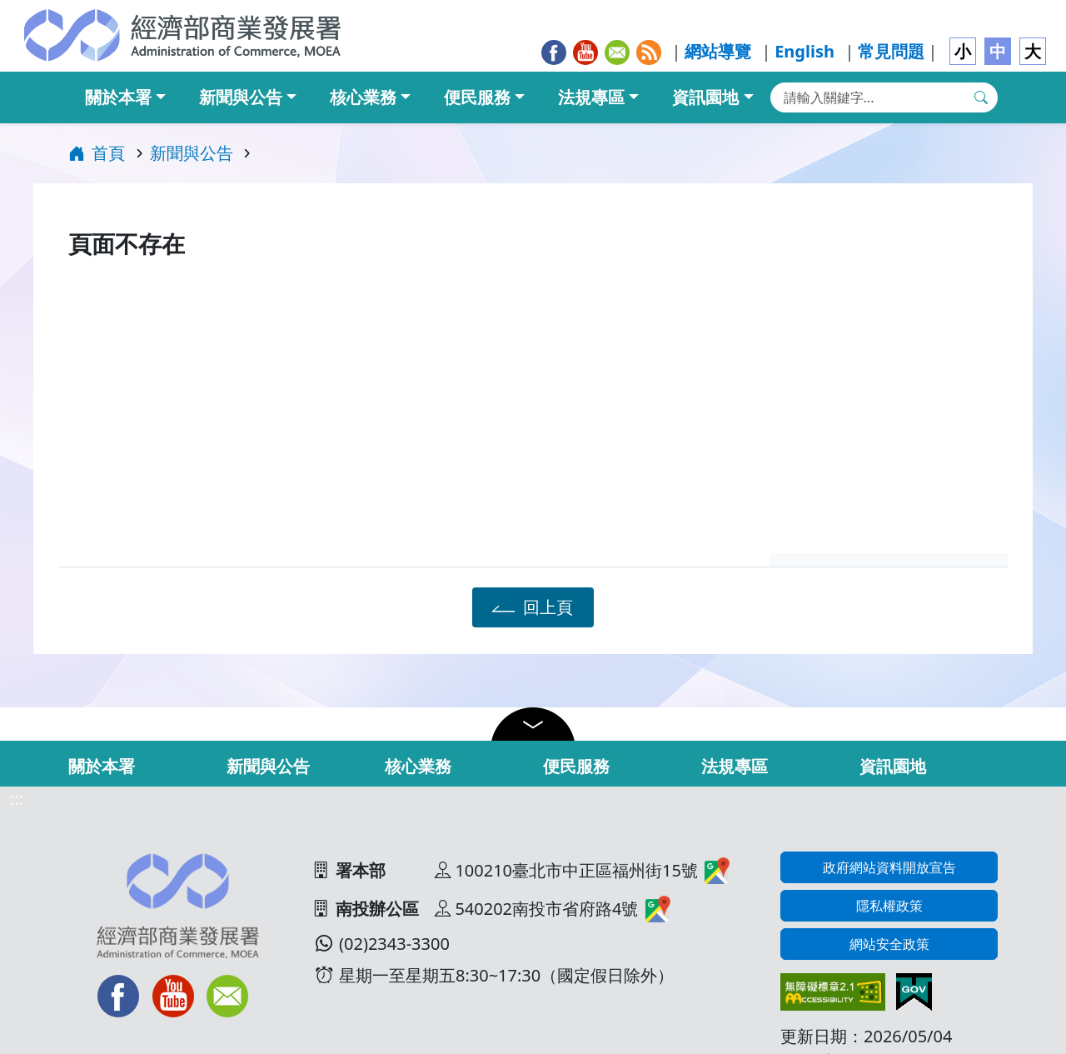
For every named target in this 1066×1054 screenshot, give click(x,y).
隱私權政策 (889, 906)
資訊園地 (705, 97)
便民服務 (477, 97)
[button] (533, 724)
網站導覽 (718, 51)
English (804, 51)
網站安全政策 (889, 944)
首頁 (96, 153)
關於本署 (118, 97)
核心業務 (363, 97)
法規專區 (591, 97)
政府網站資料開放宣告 (889, 867)
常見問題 (891, 51)
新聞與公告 (240, 97)
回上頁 (530, 606)
